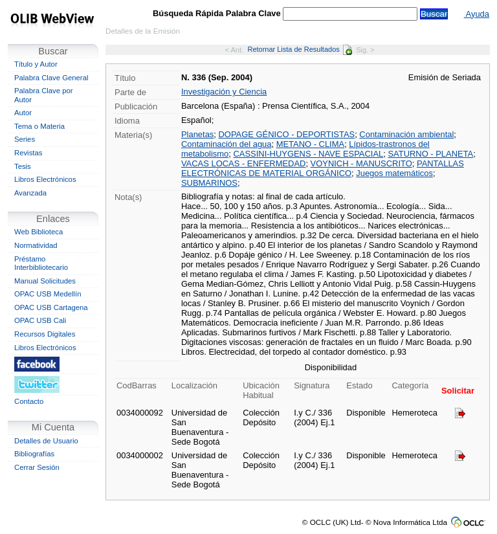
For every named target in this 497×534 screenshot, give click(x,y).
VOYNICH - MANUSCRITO (361, 163)
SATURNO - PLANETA (430, 154)
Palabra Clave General (51, 78)
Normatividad (36, 245)
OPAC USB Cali (40, 320)
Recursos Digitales (44, 334)
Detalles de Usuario (46, 441)
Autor (23, 113)
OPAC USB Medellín (48, 294)
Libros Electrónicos (45, 179)
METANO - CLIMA (310, 144)
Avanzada (30, 193)
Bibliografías (34, 454)
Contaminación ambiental (406, 134)
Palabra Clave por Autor (43, 95)
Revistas (28, 153)
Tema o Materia (39, 126)
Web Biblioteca (38, 232)
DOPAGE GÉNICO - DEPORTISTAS (287, 134)
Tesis (22, 166)
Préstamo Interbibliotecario (41, 263)
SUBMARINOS (209, 183)
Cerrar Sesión (37, 467)
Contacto (28, 401)
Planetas (197, 134)
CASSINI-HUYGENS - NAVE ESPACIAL (309, 154)
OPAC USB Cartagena (51, 307)
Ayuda (476, 14)
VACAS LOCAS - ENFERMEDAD (243, 163)
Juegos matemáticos (394, 173)
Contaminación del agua (226, 144)
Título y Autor (36, 64)
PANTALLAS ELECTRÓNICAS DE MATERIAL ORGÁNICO (322, 168)
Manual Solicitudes (45, 281)
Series (24, 139)
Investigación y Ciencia (224, 91)
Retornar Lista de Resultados (299, 49)
